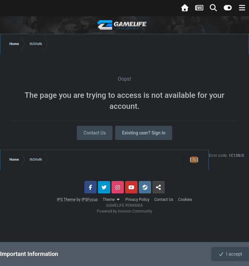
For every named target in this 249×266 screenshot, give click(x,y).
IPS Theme (66, 199)
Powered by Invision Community (124, 211)
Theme (112, 199)
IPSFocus (89, 199)
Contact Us (95, 132)
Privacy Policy (137, 199)
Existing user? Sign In (143, 132)
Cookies (185, 199)
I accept (230, 254)
